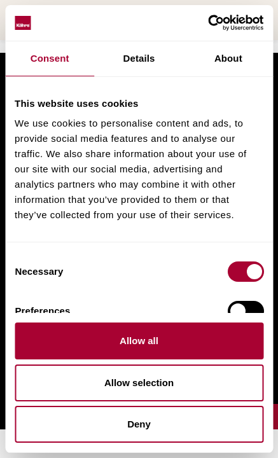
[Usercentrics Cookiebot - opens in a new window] (207, 23)
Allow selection (139, 382)
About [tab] (228, 58)
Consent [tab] (50, 58)
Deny (139, 424)
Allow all (139, 340)
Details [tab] (139, 58)
